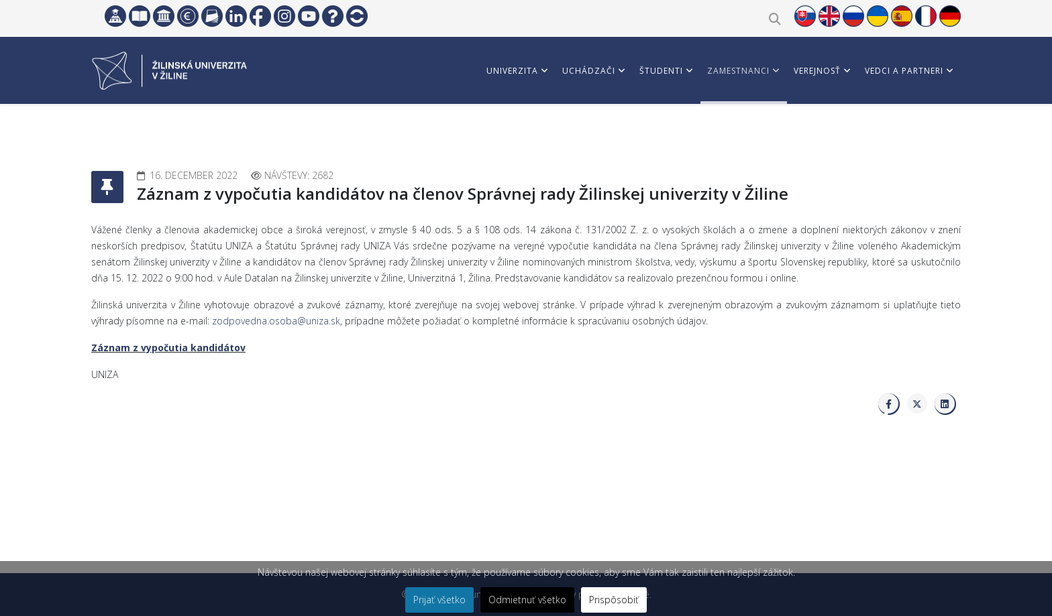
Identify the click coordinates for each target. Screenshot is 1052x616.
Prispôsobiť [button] (614, 599)
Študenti (661, 70)
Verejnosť (817, 70)
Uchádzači (588, 70)
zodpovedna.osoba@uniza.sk (276, 320)
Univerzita (512, 70)
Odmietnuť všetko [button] (527, 599)
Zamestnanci (738, 70)
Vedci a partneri (904, 70)
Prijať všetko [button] (439, 599)
